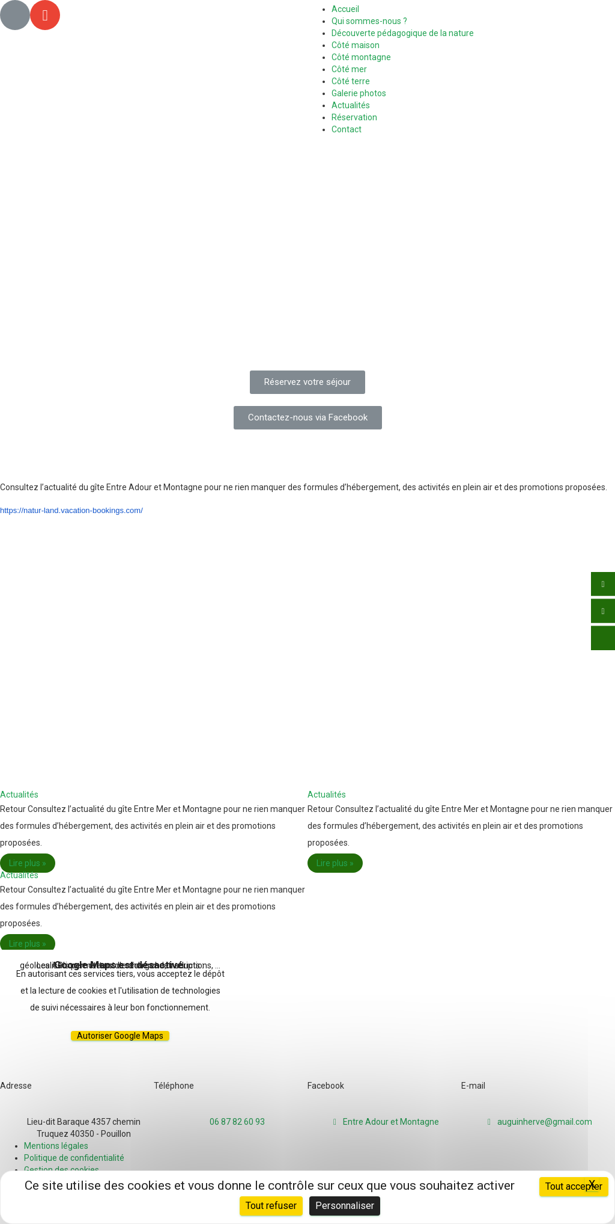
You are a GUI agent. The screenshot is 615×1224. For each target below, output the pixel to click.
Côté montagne (361, 57)
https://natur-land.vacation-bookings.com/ (71, 510)
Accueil (345, 9)
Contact (347, 129)
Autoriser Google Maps (120, 1036)
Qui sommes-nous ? (369, 21)
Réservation (354, 117)
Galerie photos (359, 93)
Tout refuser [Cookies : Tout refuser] (271, 1205)
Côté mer (349, 69)
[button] (307, 382)
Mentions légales (56, 1146)
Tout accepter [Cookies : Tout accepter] (573, 1186)
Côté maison (356, 45)
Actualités (351, 105)
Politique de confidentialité (74, 1158)
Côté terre (351, 81)
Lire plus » (27, 863)
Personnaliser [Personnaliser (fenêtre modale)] (344, 1205)
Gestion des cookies (61, 1170)
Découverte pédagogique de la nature (403, 33)
